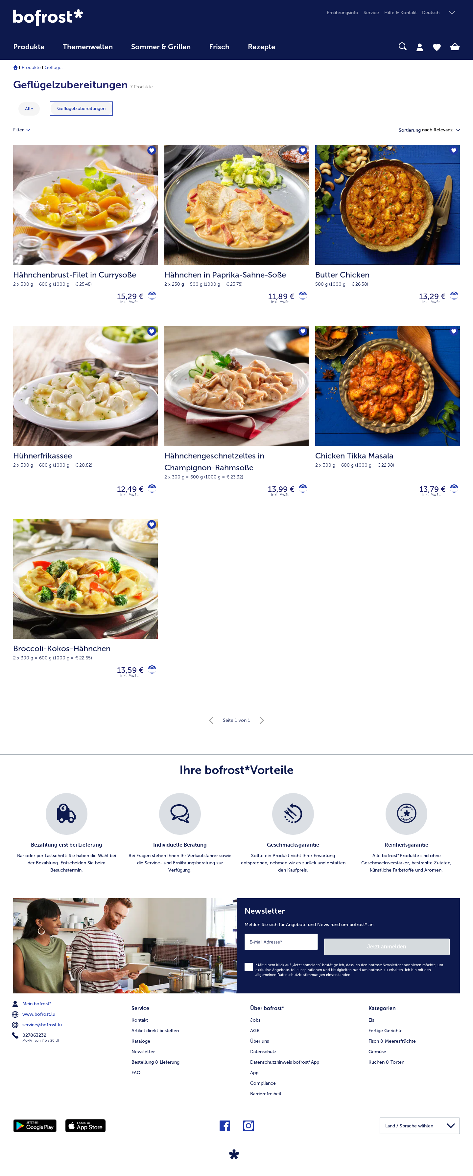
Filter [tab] (25, 130)
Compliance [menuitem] (263, 1085)
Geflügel (53, 67)
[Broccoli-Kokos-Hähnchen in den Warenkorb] (149, 677)
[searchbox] (298, 46)
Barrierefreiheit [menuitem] (265, 1095)
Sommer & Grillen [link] (161, 47)
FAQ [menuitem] (136, 1074)
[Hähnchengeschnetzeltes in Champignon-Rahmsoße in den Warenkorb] (300, 493)
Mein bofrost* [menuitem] (32, 1008)
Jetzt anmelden (421, 950)
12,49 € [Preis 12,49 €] (125, 494)
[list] (236, 842)
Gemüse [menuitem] (377, 1053)
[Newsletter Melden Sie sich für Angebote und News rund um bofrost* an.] (348, 952)
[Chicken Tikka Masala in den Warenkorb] (451, 493)
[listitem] (66, 842)
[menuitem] (28, 50)
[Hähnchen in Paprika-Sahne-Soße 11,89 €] (236, 237)
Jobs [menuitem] (255, 1022)
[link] (80, 17)
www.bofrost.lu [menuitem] (34, 1018)
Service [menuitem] (371, 12)
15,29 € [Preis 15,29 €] (125, 297)
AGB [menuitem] (255, 1032)
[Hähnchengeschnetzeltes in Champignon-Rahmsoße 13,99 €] (236, 426)
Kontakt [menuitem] (139, 1022)
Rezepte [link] (261, 47)
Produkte (31, 67)
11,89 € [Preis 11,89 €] (277, 297)
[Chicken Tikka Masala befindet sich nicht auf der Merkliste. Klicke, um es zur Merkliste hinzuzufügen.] (452, 335)
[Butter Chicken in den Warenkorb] (451, 298)
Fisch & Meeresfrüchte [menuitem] (392, 1043)
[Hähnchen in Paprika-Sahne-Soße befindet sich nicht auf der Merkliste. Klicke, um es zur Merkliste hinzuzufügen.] (301, 151)
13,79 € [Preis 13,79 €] (428, 494)
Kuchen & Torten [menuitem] (386, 1064)
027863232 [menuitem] (29, 1039)
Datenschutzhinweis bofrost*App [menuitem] (284, 1064)
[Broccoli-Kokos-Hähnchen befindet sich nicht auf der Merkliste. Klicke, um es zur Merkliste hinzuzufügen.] (150, 531)
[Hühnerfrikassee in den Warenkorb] (149, 493)
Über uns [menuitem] (259, 1043)
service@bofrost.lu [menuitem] (37, 1029)
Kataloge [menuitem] (140, 1043)
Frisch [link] (219, 47)
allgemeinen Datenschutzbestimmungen (290, 979)
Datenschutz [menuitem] (263, 1053)
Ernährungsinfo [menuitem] (342, 12)
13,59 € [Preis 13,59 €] (125, 677)
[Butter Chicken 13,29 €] (387, 237)
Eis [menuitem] (371, 1022)
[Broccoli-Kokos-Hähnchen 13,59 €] (85, 617)
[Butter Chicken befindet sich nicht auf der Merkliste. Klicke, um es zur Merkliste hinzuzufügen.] (452, 151)
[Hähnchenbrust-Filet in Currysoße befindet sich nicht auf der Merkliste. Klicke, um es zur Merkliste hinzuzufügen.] (150, 151)
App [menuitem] (254, 1074)
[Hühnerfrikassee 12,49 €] (85, 426)
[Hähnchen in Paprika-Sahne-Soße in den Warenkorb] (300, 298)
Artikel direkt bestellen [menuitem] (155, 1032)
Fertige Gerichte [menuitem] (385, 1032)
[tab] (420, 47)
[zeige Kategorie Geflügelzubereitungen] (81, 108)
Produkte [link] (28, 47)
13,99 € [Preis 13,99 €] (276, 494)
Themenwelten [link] (88, 47)
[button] (441, 13)
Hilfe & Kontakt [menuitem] (400, 12)
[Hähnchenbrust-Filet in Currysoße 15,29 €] (85, 237)
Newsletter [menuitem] (143, 1053)
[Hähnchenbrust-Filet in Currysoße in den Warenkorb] (149, 298)
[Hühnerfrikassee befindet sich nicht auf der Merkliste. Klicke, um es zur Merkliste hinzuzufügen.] (150, 335)
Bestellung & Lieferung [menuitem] (155, 1064)
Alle (29, 109)
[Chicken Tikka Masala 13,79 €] (387, 426)
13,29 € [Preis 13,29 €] (427, 297)
